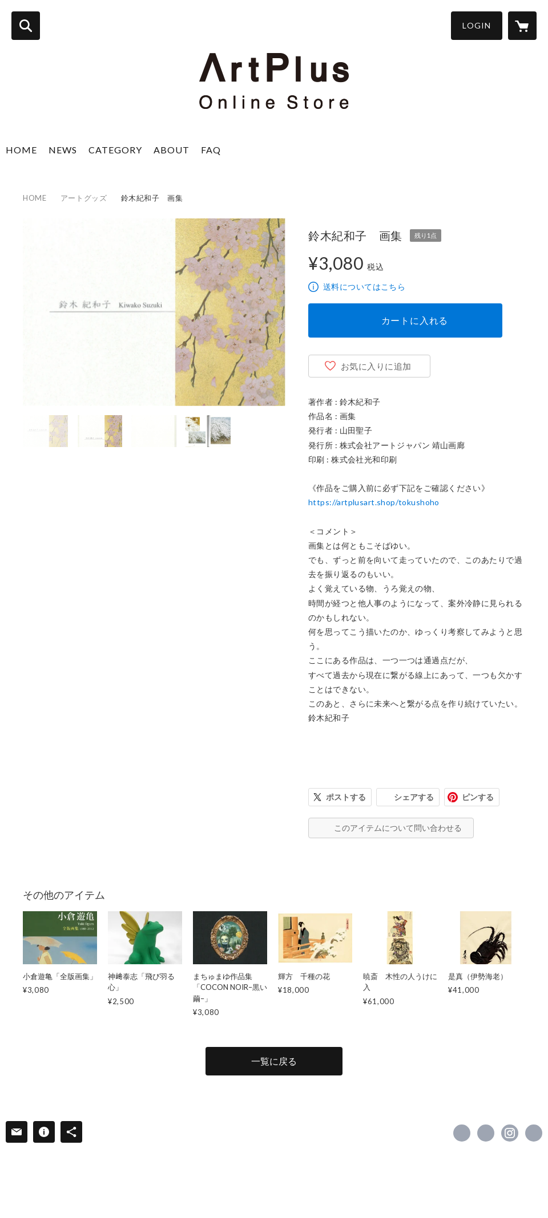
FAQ (211, 149)
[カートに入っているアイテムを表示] (522, 25)
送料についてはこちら (364, 286)
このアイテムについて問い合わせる (398, 828)
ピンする (478, 797)
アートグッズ (84, 197)
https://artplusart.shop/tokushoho (374, 502)
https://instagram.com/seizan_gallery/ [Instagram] (509, 1133)
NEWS (63, 149)
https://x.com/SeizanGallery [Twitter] (485, 1133)
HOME (21, 149)
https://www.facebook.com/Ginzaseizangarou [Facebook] (461, 1133)
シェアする (414, 797)
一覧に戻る (274, 1060)
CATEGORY (115, 149)
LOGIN (476, 25)
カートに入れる (415, 320)
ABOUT (172, 149)
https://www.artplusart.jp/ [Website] (533, 1133)
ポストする (346, 797)
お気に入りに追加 (376, 366)
